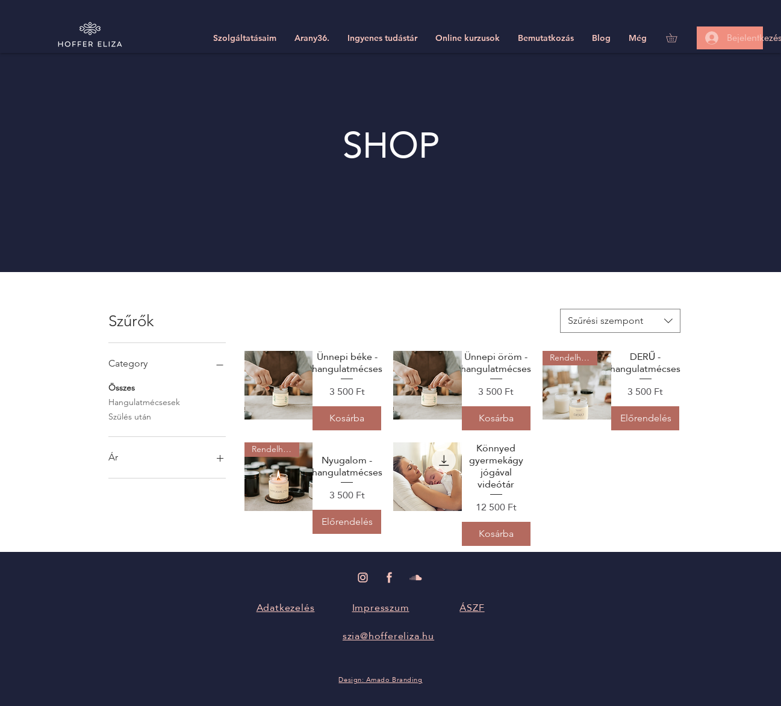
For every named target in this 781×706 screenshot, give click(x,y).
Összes (121, 387)
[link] (676, 37)
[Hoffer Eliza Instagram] (363, 577)
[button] (244, 38)
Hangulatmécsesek (144, 401)
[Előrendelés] (645, 418)
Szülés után (129, 416)
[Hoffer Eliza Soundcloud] (416, 577)
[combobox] (620, 321)
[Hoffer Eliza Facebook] (389, 577)
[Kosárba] (347, 418)
